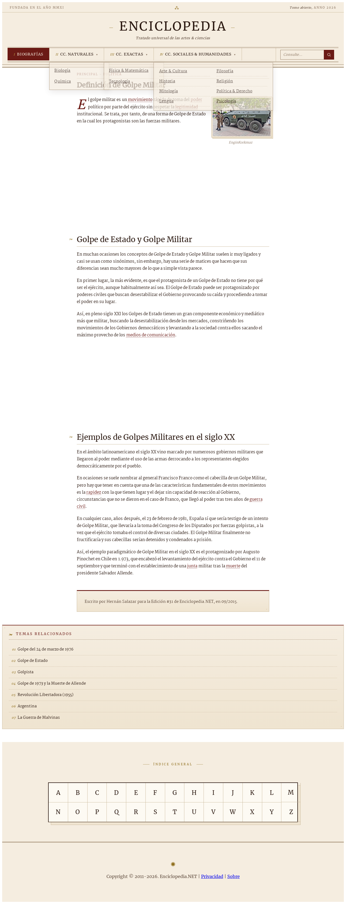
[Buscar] (329, 55)
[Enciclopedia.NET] (173, 26)
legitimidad (186, 107)
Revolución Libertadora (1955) (46, 695)
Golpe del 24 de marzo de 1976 (46, 649)
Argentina (27, 706)
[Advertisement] (173, 186)
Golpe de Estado (33, 661)
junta (192, 566)
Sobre (233, 876)
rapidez (93, 492)
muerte (233, 566)
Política (112, 74)
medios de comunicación (150, 335)
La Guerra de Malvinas (39, 717)
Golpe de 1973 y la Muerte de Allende (52, 683)
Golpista (26, 672)
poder (196, 99)
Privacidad (212, 876)
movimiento (140, 99)
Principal (87, 74)
